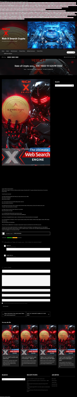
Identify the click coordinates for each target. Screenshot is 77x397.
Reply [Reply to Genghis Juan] (8, 262)
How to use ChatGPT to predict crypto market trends (35, 378)
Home (3, 51)
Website (3, 298)
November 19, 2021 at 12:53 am (11, 256)
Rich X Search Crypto (13, 38)
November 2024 (54, 385)
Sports (13, 57)
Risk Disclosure (14, 51)
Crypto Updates (4, 237)
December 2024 (54, 383)
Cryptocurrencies (9, 237)
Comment (3, 274)
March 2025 (54, 378)
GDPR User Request (8, 53)
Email (3, 293)
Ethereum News (15, 237)
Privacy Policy (22, 51)
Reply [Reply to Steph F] (8, 251)
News (17, 57)
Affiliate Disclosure (31, 51)
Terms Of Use (39, 51)
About (7, 51)
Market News (19, 237)
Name (3, 288)
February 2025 (54, 380)
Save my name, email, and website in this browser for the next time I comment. (15, 303)
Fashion (9, 57)
